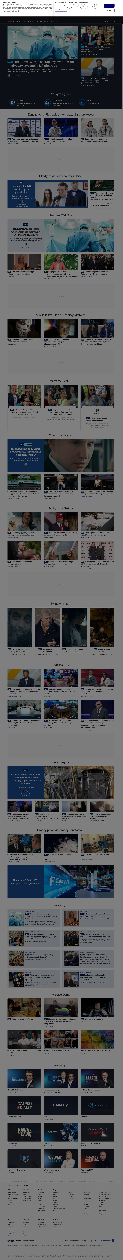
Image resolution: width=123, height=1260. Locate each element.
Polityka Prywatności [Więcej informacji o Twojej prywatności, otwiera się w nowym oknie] (7, 14)
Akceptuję (109, 5)
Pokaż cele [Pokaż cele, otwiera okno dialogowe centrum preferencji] (109, 10)
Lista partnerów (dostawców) (61, 11)
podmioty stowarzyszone (28, 4)
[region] (61, 8)
